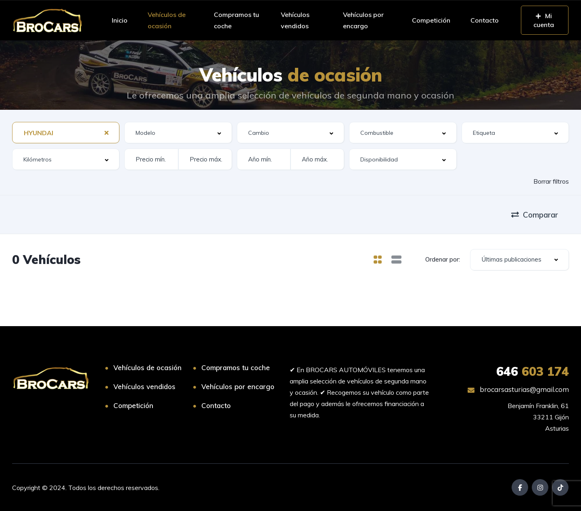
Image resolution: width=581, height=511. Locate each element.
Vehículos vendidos (295, 20)
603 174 (532, 371)
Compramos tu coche (236, 20)
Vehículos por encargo (363, 20)
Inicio (119, 20)
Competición (431, 20)
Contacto (484, 20)
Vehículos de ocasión (167, 20)
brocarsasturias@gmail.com (518, 389)
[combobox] (65, 132)
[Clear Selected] (106, 132)
